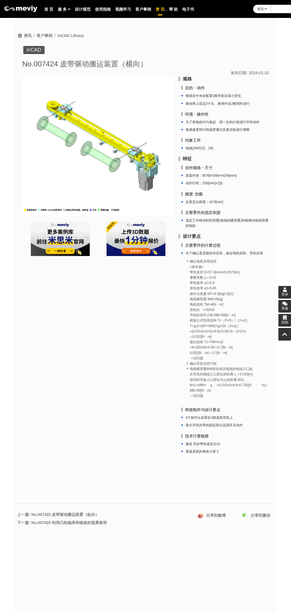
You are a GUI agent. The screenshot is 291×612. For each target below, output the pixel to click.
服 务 (64, 9)
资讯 (262, 9)
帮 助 (173, 9)
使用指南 (103, 9)
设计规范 (83, 9)
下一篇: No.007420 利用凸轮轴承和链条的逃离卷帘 (62, 522)
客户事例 (143, 9)
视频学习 (123, 9)
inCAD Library (70, 35)
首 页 (48, 9)
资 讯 (160, 9)
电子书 (188, 9)
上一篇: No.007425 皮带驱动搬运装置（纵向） (58, 514)
